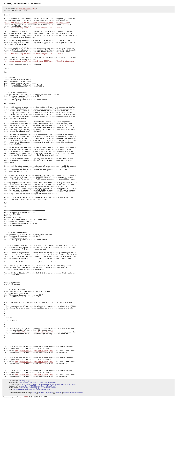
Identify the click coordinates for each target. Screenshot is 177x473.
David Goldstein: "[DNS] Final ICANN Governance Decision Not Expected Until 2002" (49, 457)
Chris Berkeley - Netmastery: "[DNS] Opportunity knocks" (37, 455)
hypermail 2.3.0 (23, 469)
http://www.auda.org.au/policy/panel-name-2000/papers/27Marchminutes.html (39, 70)
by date (33, 465)
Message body (24, 453)
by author (58, 465)
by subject (49, 465)
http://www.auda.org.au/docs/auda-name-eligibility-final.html (33, 62)
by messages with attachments (73, 465)
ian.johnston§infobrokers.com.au (26, 8)
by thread (41, 465)
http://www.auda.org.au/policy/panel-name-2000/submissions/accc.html (37, 24)
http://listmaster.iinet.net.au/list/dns (35, 395)
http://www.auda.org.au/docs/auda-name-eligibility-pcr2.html (33, 31)
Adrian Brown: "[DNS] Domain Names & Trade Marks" (38, 458)
